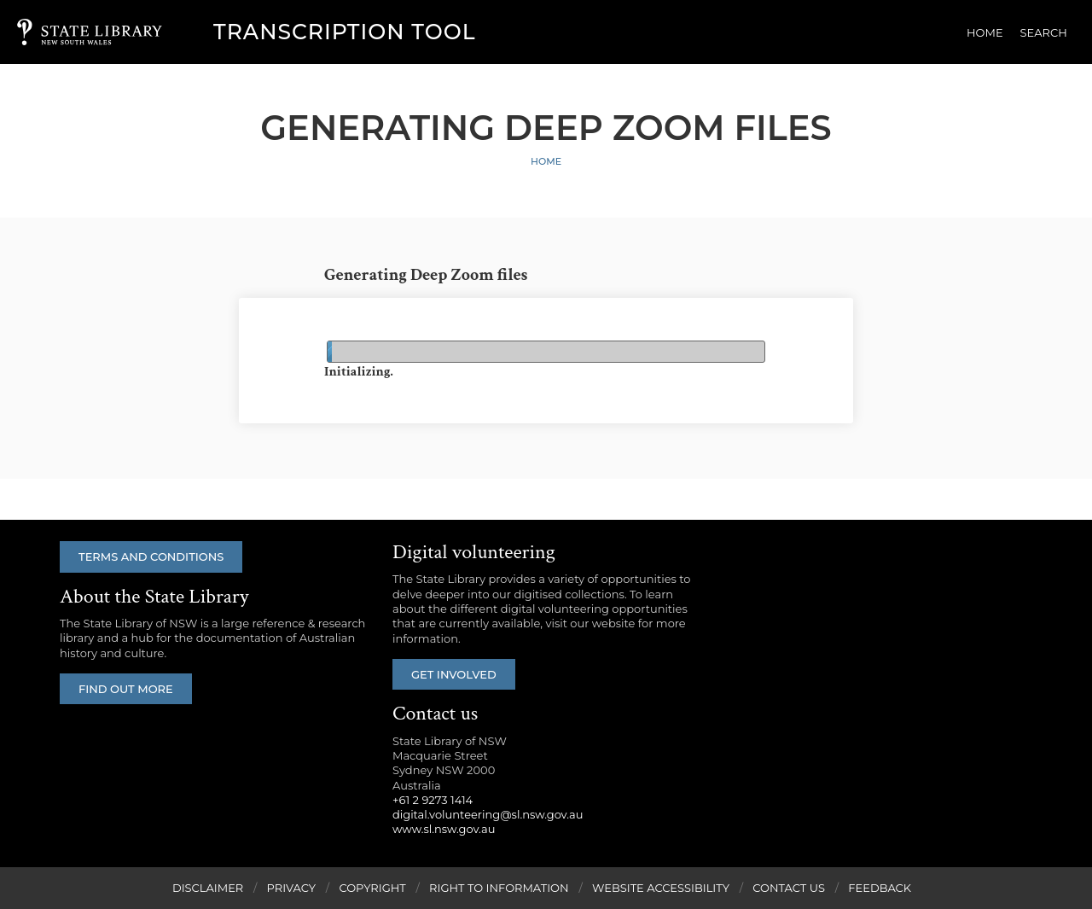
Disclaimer (207, 887)
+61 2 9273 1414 (432, 800)
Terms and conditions (151, 556)
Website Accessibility (660, 887)
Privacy (291, 887)
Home (985, 32)
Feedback (879, 887)
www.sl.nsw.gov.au (443, 829)
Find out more (125, 689)
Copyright (372, 887)
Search (1043, 32)
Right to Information (499, 887)
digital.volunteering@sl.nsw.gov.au (488, 814)
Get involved (454, 674)
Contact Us (788, 887)
